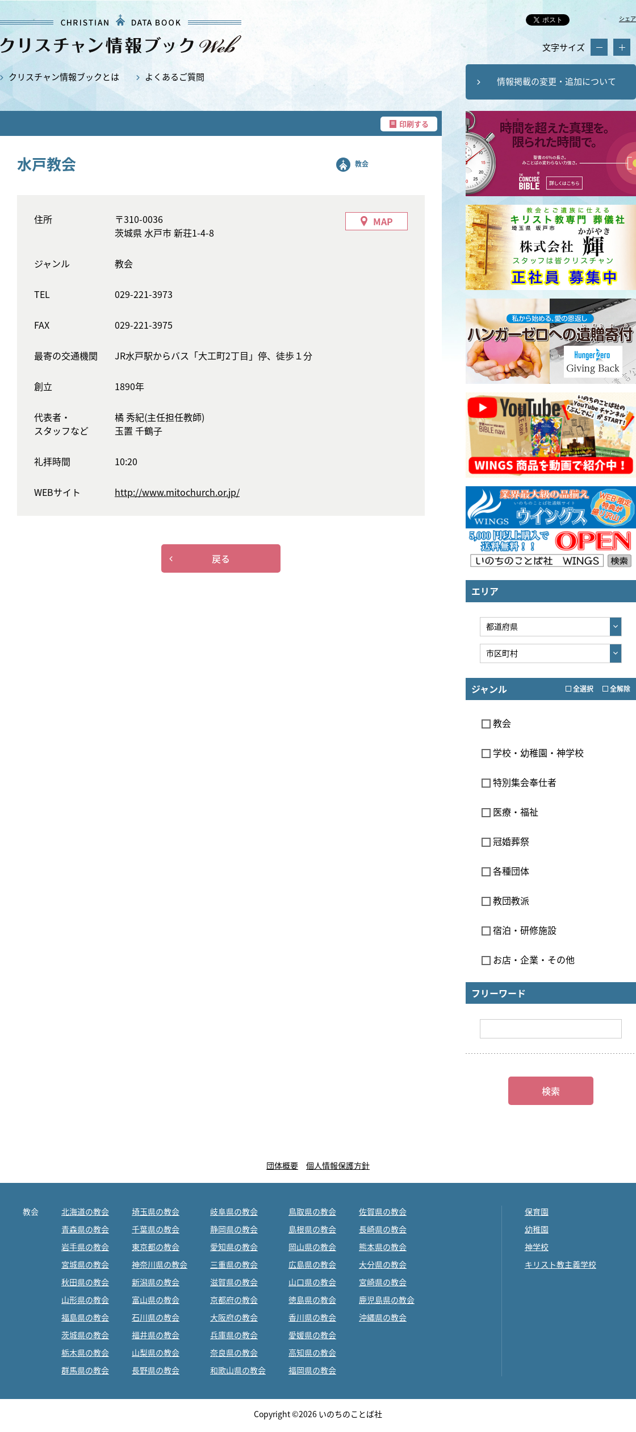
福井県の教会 (155, 1334)
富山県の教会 (155, 1299)
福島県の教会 (85, 1317)
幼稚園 (537, 1229)
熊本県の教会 (383, 1246)
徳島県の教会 (312, 1299)
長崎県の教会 (383, 1229)
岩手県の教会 (85, 1246)
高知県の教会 (312, 1352)
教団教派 (505, 900)
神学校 (537, 1246)
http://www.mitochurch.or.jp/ (177, 492)
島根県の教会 (312, 1229)
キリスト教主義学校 (560, 1264)
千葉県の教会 (155, 1229)
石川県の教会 (155, 1317)
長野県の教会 (155, 1370)
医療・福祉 (510, 811)
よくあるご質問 (174, 77)
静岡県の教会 (234, 1229)
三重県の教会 (234, 1264)
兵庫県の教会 (234, 1334)
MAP (383, 221)
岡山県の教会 (312, 1246)
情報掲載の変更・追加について (556, 81)
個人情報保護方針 (338, 1165)
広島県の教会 (312, 1264)
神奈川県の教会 (159, 1264)
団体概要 (282, 1165)
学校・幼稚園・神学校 (533, 752)
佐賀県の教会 (383, 1211)
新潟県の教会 (155, 1282)
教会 (362, 164)
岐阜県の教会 (234, 1211)
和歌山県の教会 (238, 1370)
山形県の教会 (85, 1299)
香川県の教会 (312, 1317)
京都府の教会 (234, 1299)
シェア (627, 18)
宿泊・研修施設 (519, 930)
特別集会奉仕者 (519, 782)
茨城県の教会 (85, 1334)
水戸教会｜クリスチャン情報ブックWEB (120, 33)
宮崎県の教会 (383, 1282)
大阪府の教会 (234, 1317)
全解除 (616, 689)
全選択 (579, 689)
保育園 (537, 1211)
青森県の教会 (85, 1229)
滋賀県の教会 (234, 1282)
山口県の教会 (312, 1282)
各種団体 (505, 871)
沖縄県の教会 (383, 1317)
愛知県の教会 (234, 1246)
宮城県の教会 (85, 1264)
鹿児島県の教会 (387, 1299)
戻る (221, 558)
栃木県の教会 (85, 1352)
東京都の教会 (155, 1246)
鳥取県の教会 (312, 1211)
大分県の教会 (383, 1264)
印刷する (414, 123)
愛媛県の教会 (312, 1334)
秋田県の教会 (85, 1282)
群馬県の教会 (85, 1370)
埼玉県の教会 (155, 1211)
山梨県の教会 (155, 1352)
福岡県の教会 (312, 1370)
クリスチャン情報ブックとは (64, 77)
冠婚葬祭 (505, 841)
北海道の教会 (85, 1211)
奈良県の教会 (234, 1352)
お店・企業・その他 (528, 959)
